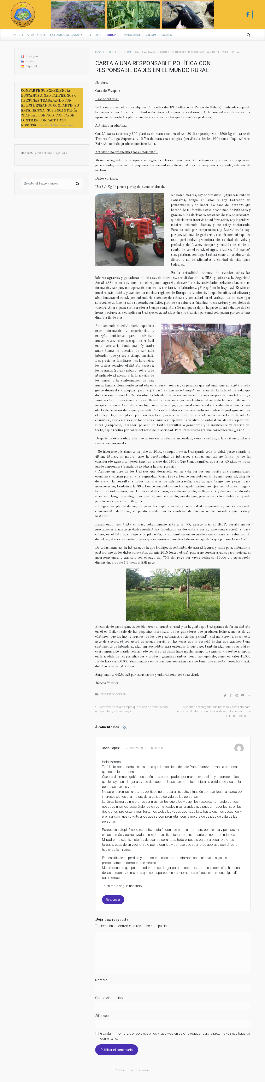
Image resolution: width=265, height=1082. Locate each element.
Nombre (101, 980)
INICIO (18, 34)
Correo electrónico (109, 998)
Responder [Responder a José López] (113, 899)
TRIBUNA (112, 34)
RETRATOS (93, 34)
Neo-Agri (120, 1070)
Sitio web (102, 1016)
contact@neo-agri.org (57, 125)
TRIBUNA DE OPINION (118, 52)
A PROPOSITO (36, 34)
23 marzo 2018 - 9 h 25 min (144, 748)
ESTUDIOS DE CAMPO (66, 34)
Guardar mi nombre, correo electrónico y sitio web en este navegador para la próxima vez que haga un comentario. (175, 1036)
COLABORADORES (158, 34)
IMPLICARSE (131, 34)
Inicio (98, 52)
